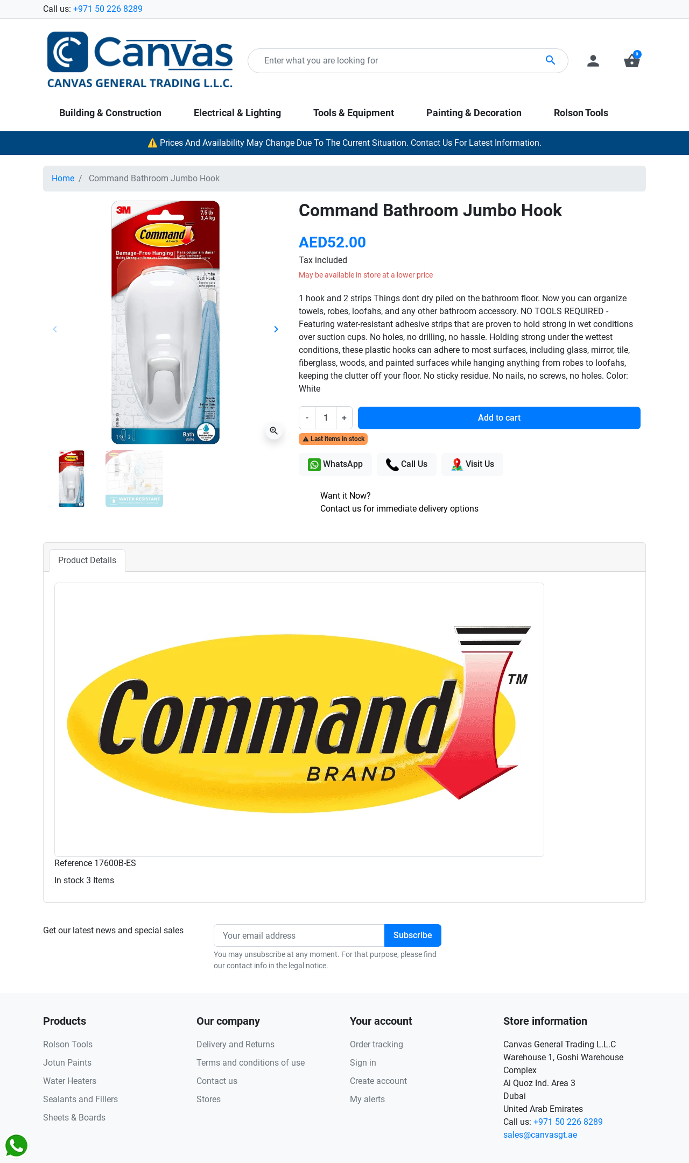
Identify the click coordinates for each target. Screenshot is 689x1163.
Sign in (363, 1063)
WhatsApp (335, 464)
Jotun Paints (67, 1063)
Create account (378, 1081)
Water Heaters (69, 1081)
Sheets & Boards (74, 1117)
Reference (73, 863)
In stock (69, 880)
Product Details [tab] (87, 560)
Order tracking (376, 1044)
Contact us (216, 1081)
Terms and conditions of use (250, 1063)
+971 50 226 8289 (108, 9)
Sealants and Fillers (80, 1099)
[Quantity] (325, 417)
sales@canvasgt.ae (540, 1135)
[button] (632, 61)
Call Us (406, 464)
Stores (208, 1099)
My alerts (367, 1099)
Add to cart (499, 418)
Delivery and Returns (235, 1044)
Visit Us (472, 464)
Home (63, 178)
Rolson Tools (68, 1044)
